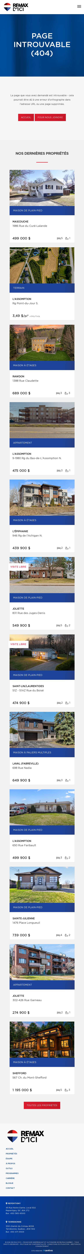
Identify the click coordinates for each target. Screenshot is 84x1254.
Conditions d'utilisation (58, 1244)
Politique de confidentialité (33, 1244)
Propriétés (11, 1154)
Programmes (12, 1173)
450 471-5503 (17, 1232)
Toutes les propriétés (42, 1105)
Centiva (48, 1250)
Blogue (9, 1183)
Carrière (10, 1178)
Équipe (9, 1159)
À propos (10, 1163)
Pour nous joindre (50, 118)
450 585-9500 (17, 1213)
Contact (10, 1188)
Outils (9, 1168)
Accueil (26, 118)
